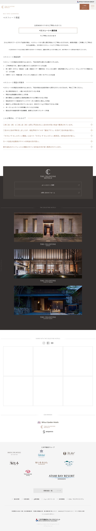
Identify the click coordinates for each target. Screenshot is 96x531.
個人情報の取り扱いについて (50, 511)
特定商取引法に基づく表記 (17, 511)
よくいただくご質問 (48, 185)
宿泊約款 (17, 499)
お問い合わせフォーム (48, 193)
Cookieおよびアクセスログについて (66, 511)
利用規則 (26, 499)
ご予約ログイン (84, 7)
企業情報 (36, 499)
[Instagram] (18, 361)
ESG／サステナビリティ (76, 499)
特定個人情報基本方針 (38, 511)
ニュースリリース (49, 499)
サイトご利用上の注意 (79, 511)
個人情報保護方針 (28, 511)
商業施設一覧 (48, 491)
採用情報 (62, 499)
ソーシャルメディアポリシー (48, 514)
